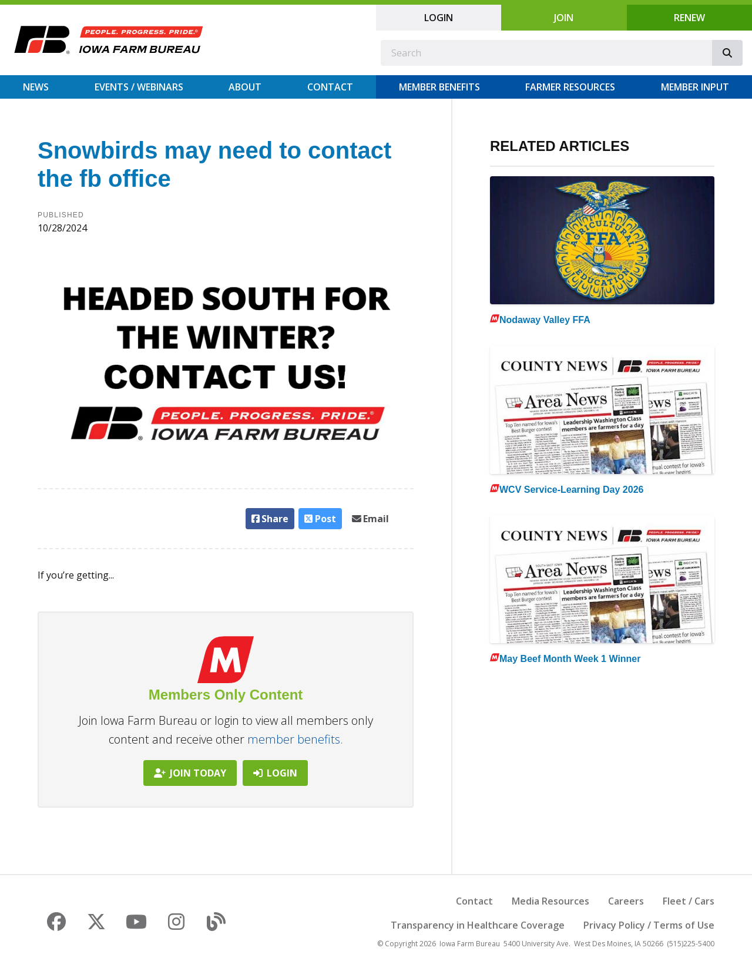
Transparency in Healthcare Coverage (478, 925)
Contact (330, 86)
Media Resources (550, 901)
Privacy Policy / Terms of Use (648, 925)
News (36, 86)
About (245, 86)
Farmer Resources (570, 86)
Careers (626, 901)
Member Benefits (439, 86)
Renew (689, 17)
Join (563, 17)
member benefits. (295, 739)
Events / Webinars (139, 86)
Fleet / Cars (688, 901)
